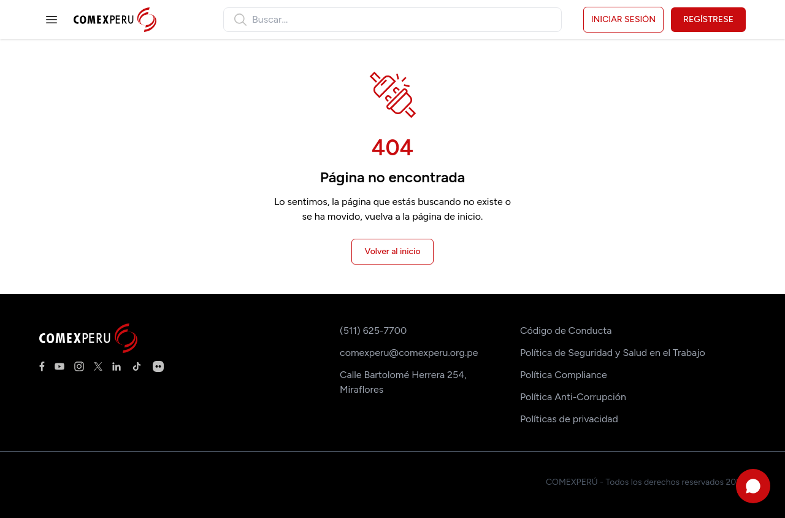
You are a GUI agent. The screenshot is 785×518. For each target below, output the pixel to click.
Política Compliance (563, 375)
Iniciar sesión (623, 19)
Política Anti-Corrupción (573, 397)
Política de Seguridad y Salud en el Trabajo (612, 352)
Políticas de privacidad (569, 419)
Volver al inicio (392, 251)
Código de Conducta (565, 330)
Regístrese (708, 19)
